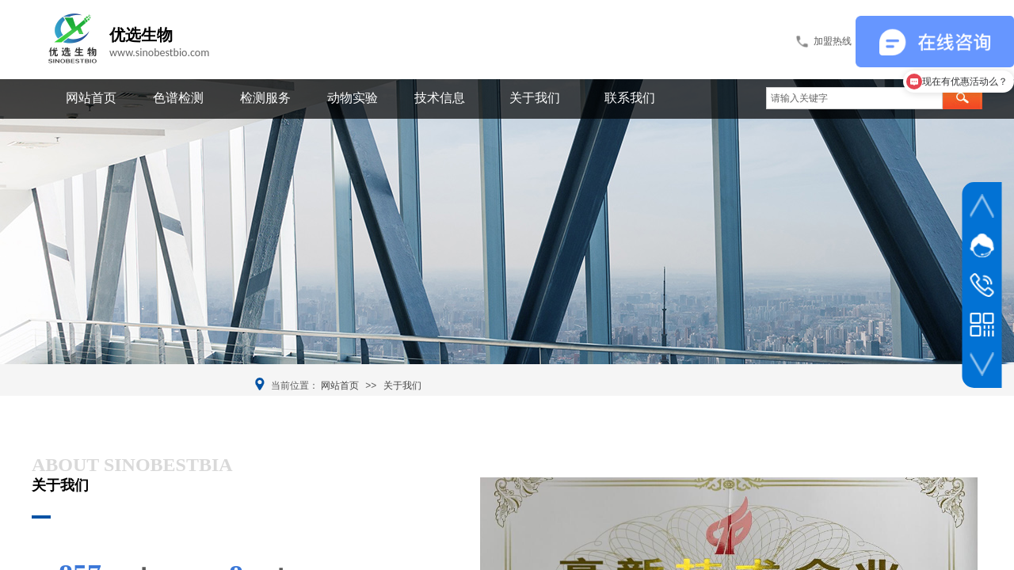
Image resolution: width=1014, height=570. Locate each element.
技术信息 (439, 97)
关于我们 (534, 97)
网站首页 (91, 97)
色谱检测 (178, 97)
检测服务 (265, 97)
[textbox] (854, 98)
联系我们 (629, 97)
